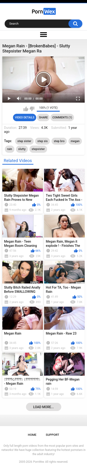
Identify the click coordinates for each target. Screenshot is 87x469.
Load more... (43, 407)
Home (32, 434)
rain (9, 149)
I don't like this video (31, 109)
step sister (24, 141)
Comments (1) (62, 117)
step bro (59, 141)
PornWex (38, 461)
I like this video (25, 109)
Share (43, 117)
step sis (42, 141)
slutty (22, 149)
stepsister (38, 149)
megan (75, 141)
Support (52, 434)
